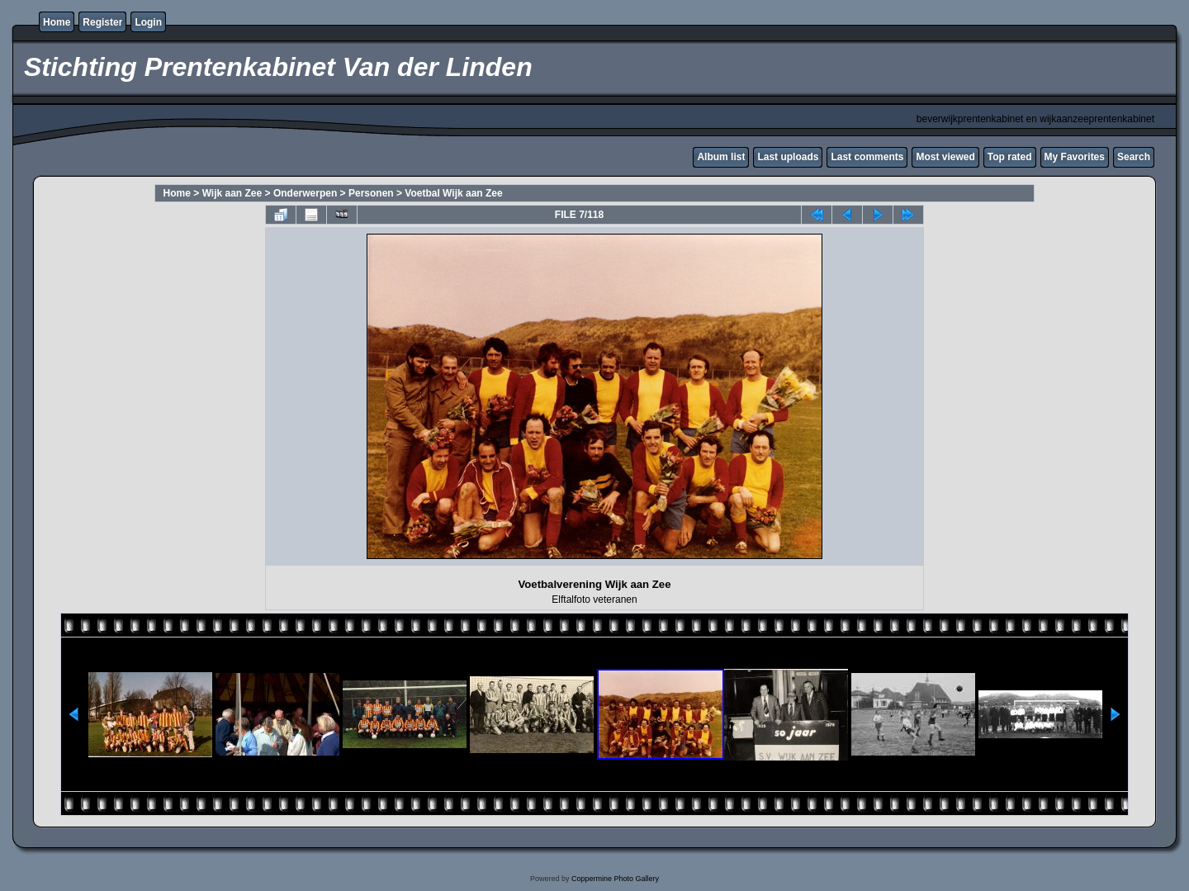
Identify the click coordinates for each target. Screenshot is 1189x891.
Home (56, 22)
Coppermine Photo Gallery (615, 878)
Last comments (867, 157)
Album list (721, 157)
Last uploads (787, 157)
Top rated (1010, 157)
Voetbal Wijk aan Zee (453, 193)
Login (148, 22)
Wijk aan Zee (232, 193)
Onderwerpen (305, 193)
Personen (371, 193)
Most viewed (945, 157)
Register (102, 22)
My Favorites (1075, 157)
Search (1133, 157)
